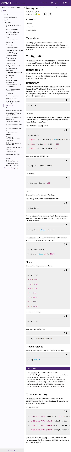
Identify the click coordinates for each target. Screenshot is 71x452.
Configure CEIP (10, 63)
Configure (7, 22)
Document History (11, 168)
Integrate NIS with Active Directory (13, 26)
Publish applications (12, 29)
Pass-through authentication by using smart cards (13, 138)
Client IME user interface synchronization (13, 90)
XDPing (8, 158)
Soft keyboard (10, 75)
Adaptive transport (11, 98)
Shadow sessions (11, 108)
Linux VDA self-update (12, 32)
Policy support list (11, 58)
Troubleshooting (32, 30)
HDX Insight (9, 93)
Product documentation (16, 3)
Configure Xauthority (12, 161)
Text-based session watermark (11, 133)
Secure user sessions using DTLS (14, 129)
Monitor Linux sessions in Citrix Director (13, 118)
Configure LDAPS (11, 151)
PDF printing (9, 45)
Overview (30, 23)
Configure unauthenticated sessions (14, 148)
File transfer (9, 42)
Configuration (31, 27)
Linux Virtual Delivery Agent (34, 7)
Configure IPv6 (10, 60)
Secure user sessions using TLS (14, 125)
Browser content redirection (14, 110)
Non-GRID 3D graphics (13, 53)
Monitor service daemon (13, 121)
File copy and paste (11, 40)
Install (6, 20)
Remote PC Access (11, 34)
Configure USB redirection (14, 66)
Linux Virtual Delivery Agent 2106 (53, 7)
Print (7, 37)
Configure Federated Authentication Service (12, 164)
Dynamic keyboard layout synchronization (13, 85)
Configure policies (11, 55)
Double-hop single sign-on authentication (13, 143)
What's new (7, 15)
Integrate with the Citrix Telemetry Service (13, 102)
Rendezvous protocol (12, 96)
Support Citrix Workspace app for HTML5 (13, 113)
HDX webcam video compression (11, 69)
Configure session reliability (14, 72)
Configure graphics (11, 47)
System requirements (10, 17)
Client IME (9, 78)
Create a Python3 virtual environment (13, 155)
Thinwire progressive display (14, 50)
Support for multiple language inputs (11, 81)
